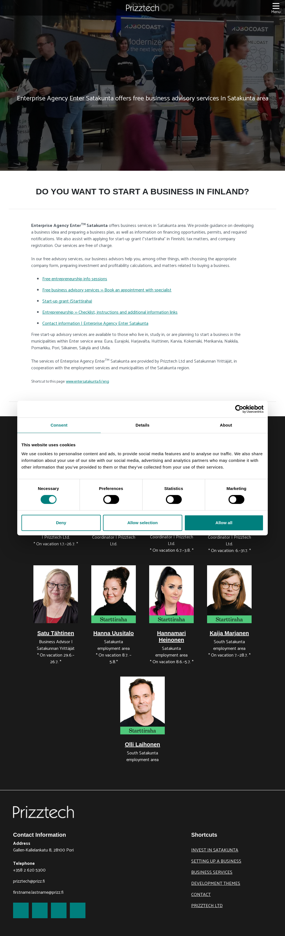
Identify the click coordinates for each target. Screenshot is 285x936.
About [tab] (226, 425)
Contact (201, 894)
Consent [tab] (59, 425)
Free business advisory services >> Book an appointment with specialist (106, 290)
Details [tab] (142, 425)
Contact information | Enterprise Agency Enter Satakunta (95, 323)
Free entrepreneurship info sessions (74, 279)
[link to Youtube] (77, 910)
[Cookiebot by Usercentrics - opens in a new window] (239, 409)
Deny (61, 522)
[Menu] (276, 8)
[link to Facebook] (21, 910)
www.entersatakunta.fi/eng (87, 381)
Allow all (223, 522)
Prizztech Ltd (207, 906)
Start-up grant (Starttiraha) (67, 301)
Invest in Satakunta (214, 850)
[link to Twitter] (40, 910)
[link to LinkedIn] (59, 910)
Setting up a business (216, 861)
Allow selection (142, 522)
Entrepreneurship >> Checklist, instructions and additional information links (110, 312)
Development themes (215, 883)
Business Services (211, 872)
